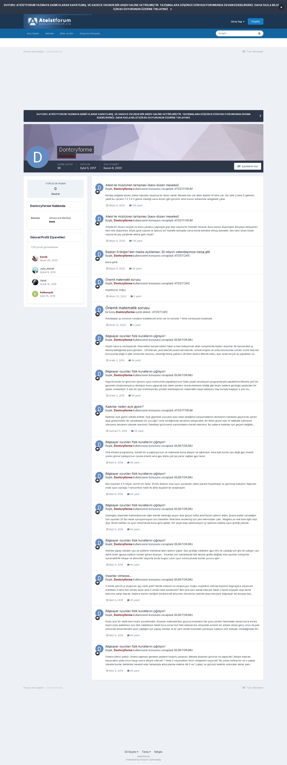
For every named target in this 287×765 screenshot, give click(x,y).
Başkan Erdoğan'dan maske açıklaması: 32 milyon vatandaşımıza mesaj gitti (157, 252)
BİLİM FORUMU (183, 339)
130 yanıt (135, 205)
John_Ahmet (47, 268)
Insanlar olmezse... (118, 576)
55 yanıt (137, 430)
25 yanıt (135, 268)
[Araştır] (235, 33)
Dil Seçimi (131, 751)
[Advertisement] (90, 84)
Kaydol (256, 21)
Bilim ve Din (66, 33)
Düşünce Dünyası (90, 33)
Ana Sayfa (33, 33)
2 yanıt (136, 296)
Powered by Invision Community (143, 759)
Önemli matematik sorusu (123, 279)
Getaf (43, 280)
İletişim (158, 751)
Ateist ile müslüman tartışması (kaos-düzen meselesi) (142, 185)
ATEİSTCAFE (182, 255)
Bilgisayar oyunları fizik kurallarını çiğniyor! (135, 336)
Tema (146, 751)
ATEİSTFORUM (183, 188)
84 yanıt (134, 360)
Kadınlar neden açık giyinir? (124, 406)
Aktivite (49, 33)
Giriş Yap (238, 21)
